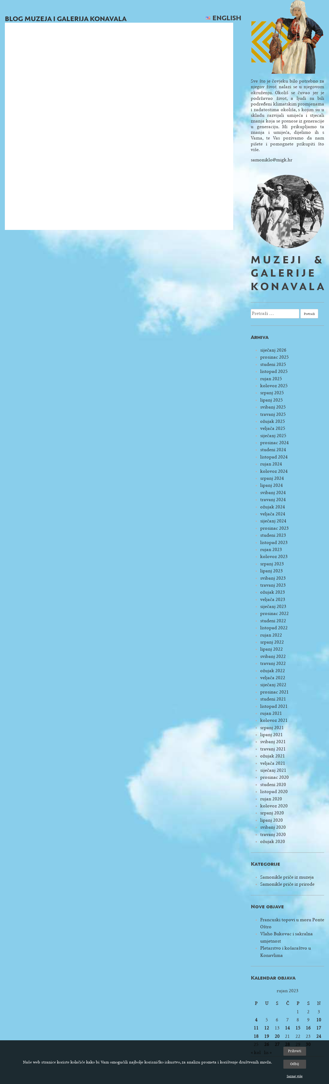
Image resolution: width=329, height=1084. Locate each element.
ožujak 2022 (272, 671)
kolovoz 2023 (274, 556)
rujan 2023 (271, 549)
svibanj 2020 (273, 827)
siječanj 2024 (273, 521)
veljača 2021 (272, 763)
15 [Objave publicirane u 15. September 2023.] (298, 1028)
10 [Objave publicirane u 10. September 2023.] (318, 1020)
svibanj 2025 (273, 407)
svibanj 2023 (273, 578)
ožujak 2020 (272, 841)
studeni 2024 (273, 450)
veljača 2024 (272, 514)
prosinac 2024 (274, 443)
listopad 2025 (274, 371)
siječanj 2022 (273, 685)
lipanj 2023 (271, 571)
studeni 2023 (273, 535)
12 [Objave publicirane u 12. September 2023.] (266, 1028)
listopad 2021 (274, 706)
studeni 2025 (273, 364)
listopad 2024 (274, 457)
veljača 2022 (272, 678)
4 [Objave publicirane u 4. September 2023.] (256, 1020)
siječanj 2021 (273, 770)
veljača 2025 (272, 428)
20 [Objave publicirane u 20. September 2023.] (277, 1036)
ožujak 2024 (272, 507)
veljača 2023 (272, 599)
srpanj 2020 (272, 813)
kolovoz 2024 (274, 471)
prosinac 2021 (274, 692)
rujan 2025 (271, 379)
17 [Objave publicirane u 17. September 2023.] (318, 1028)
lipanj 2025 (271, 400)
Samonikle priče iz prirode (287, 884)
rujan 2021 (271, 713)
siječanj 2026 (273, 350)
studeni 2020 (273, 784)
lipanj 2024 (271, 485)
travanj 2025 (273, 414)
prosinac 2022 (274, 613)
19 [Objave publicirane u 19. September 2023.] (266, 1036)
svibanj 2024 (273, 492)
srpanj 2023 (272, 564)
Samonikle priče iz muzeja (287, 877)
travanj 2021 (273, 749)
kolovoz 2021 (274, 720)
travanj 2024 (273, 499)
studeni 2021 (273, 699)
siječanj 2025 (273, 436)
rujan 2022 (271, 635)
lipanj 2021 (271, 735)
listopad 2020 (274, 791)
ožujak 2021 (272, 756)
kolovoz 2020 (274, 806)
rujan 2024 (271, 464)
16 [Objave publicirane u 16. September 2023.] (308, 1028)
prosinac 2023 (274, 528)
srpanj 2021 (272, 727)
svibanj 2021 (273, 742)
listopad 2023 (274, 542)
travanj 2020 (273, 834)
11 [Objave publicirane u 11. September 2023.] (256, 1028)
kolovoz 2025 (274, 386)
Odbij (294, 1064)
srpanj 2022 (272, 642)
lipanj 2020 (271, 820)
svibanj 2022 (273, 656)
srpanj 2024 (272, 478)
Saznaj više (295, 1076)
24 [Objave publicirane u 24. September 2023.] (318, 1036)
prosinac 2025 (274, 357)
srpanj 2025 (272, 393)
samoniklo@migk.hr (271, 160)
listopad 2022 (274, 628)
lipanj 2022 (271, 649)
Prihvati (294, 1051)
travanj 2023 (273, 585)
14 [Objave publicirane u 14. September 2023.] (287, 1028)
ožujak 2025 (272, 421)
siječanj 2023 (273, 606)
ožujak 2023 (272, 592)
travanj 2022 (273, 663)
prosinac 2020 (274, 777)
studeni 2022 (273, 621)
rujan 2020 (271, 799)
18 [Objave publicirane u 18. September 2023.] (256, 1036)
